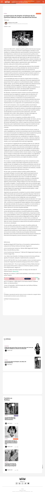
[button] (2, 1)
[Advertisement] (22, 327)
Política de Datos (22, 490)
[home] (7, 1)
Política (5, 13)
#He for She (38, 13)
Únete (22, 488)
